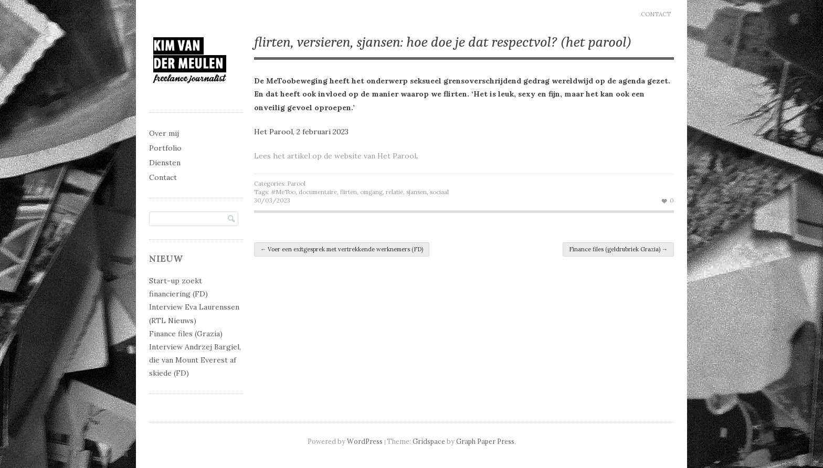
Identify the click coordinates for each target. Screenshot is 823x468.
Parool (296, 183)
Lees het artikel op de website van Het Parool (335, 156)
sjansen (416, 192)
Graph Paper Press (485, 441)
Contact (656, 14)
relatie (394, 192)
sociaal (439, 192)
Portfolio (165, 148)
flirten (348, 192)
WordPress (365, 441)
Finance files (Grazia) (186, 333)
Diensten (165, 162)
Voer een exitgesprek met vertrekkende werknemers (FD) (341, 249)
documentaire (318, 192)
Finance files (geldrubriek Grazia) (618, 249)
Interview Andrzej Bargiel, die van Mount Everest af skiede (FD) (195, 360)
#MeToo (283, 192)
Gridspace (429, 441)
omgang (371, 192)
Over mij (164, 133)
